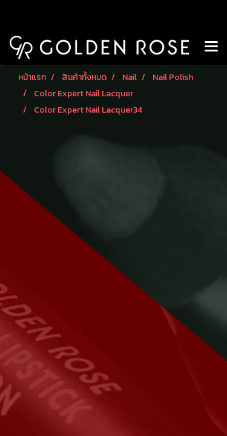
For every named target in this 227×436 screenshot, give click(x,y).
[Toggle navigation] (211, 47)
